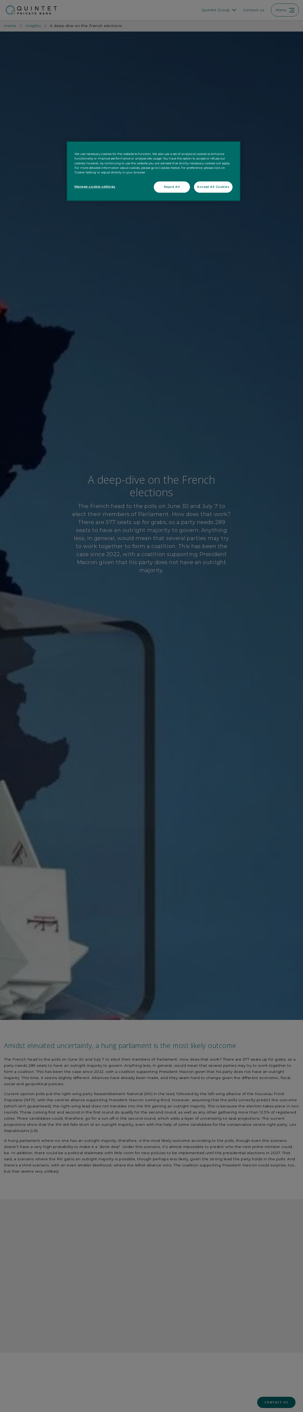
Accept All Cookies (213, 187)
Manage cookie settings (95, 186)
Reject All (172, 187)
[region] (153, 171)
